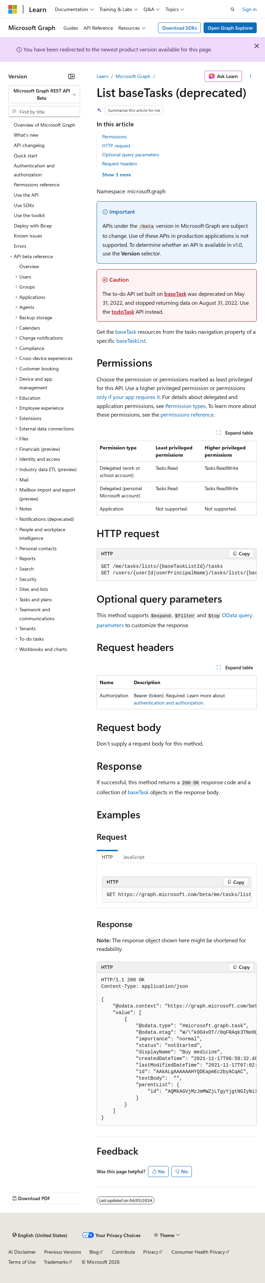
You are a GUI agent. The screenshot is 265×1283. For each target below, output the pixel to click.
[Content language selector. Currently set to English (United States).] (39, 1235)
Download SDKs (179, 28)
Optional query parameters (130, 154)
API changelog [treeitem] (29, 145)
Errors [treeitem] (20, 246)
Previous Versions (62, 1251)
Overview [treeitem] (29, 266)
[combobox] (44, 94)
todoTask (122, 311)
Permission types (185, 405)
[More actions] (251, 76)
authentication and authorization (168, 702)
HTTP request (116, 145)
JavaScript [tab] (134, 857)
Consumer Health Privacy (198, 1251)
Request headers (119, 163)
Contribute (123, 1251)
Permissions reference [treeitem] (36, 184)
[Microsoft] (12, 9)
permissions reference (187, 414)
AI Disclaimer (22, 1251)
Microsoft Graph (133, 76)
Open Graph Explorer (230, 28)
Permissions (114, 136)
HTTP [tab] (107, 857)
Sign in (249, 9)
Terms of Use (22, 1261)
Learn (102, 76)
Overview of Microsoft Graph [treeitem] (44, 125)
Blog (94, 1251)
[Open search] (232, 9)
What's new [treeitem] (26, 135)
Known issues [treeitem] (28, 235)
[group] (177, 570)
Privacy (150, 1251)
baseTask (175, 293)
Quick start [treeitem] (25, 155)
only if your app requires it (128, 396)
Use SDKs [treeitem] (24, 205)
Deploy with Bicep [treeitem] (33, 225)
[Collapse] (71, 76)
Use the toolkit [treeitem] (29, 215)
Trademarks (56, 1261)
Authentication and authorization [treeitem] (34, 170)
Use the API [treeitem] (26, 195)
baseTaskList (131, 340)
